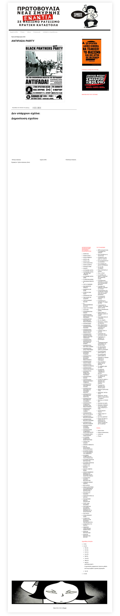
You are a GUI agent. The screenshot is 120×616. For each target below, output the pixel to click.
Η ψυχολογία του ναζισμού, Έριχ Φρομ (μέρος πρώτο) (103, 306)
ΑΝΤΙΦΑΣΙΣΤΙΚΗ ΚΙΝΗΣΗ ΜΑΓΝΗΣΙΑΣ (88, 368)
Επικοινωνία (36, 32)
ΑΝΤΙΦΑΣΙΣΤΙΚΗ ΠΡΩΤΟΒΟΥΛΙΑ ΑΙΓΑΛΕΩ (87, 385)
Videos (29, 32)
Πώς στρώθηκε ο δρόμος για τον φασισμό (102, 363)
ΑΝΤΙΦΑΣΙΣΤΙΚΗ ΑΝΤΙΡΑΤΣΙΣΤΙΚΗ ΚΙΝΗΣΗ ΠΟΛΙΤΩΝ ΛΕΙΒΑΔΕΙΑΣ (87, 336)
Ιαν (86, 571)
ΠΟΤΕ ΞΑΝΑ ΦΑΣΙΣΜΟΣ (86, 504)
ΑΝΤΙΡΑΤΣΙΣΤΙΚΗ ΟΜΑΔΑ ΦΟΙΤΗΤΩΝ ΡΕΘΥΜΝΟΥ (88, 316)
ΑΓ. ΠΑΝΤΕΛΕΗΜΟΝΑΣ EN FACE (88, 305)
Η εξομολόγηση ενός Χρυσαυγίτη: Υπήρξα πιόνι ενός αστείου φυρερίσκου (103, 292)
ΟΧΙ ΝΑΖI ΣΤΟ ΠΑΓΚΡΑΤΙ (86, 493)
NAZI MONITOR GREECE (87, 287)
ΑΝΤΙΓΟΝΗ (86, 309)
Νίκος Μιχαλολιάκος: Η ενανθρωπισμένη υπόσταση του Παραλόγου (103, 326)
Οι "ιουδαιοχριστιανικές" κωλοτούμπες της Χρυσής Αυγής (103, 343)
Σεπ (86, 550)
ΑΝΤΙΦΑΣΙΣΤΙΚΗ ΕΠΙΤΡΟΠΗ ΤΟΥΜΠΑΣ (87, 353)
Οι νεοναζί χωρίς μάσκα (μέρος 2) (102, 355)
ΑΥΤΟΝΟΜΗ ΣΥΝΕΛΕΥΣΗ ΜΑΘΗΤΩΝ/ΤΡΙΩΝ (87, 438)
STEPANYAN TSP (87, 295)
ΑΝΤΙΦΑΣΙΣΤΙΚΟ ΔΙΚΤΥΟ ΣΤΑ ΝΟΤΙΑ (88, 413)
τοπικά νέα (100, 434)
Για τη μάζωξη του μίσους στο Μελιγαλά (103, 264)
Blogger (64, 608)
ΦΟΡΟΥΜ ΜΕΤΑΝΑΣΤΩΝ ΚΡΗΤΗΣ (86, 536)
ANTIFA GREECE (87, 257)
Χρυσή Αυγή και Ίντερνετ (101, 411)
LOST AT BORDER (87, 284)
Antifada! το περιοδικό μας (50, 32)
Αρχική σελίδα (14, 32)
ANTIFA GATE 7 (87, 255)
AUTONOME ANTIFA (88, 270)
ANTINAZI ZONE (87, 266)
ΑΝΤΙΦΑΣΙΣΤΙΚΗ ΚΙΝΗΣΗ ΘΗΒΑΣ (87, 362)
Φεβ (86, 562)
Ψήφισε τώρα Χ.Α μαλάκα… (102, 414)
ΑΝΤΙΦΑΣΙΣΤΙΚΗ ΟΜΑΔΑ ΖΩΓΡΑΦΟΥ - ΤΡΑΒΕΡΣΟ (88, 381)
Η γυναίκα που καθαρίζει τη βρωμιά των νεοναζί (103, 287)
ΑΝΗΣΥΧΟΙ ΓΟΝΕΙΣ (88, 308)
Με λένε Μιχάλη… (102, 320)
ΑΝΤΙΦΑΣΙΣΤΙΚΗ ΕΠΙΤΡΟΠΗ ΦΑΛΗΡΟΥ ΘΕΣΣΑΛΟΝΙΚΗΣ (87, 357)
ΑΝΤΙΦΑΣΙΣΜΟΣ (87, 323)
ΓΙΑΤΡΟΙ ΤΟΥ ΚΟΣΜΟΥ (86, 442)
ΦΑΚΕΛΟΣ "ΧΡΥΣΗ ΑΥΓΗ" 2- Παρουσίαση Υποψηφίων (103, 397)
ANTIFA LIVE (86, 261)
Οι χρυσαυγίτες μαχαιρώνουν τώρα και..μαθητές (96, 566)
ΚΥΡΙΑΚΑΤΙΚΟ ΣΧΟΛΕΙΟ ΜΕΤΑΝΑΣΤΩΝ (86, 479)
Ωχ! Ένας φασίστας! (102, 416)
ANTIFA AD (86, 253)
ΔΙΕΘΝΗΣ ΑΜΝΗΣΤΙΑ (88, 444)
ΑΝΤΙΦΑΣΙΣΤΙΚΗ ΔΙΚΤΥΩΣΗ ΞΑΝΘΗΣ (88, 346)
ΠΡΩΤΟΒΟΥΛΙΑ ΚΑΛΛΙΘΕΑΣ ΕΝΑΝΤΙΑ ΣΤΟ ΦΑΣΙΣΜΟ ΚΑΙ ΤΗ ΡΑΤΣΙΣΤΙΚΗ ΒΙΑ (87, 509)
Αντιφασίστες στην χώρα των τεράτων (102, 258)
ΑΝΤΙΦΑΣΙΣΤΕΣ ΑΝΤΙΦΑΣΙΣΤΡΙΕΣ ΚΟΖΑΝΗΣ (87, 327)
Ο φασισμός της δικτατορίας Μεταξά (102, 334)
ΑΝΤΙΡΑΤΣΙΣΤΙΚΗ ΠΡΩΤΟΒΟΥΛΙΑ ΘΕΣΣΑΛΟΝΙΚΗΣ (87, 320)
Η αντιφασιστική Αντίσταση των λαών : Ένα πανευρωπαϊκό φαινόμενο (103, 282)
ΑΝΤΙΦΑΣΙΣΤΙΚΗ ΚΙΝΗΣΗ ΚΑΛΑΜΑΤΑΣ (88, 365)
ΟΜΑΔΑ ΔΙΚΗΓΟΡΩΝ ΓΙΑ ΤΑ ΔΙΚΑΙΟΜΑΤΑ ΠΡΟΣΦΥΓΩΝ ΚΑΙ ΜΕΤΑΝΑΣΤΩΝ (88, 489)
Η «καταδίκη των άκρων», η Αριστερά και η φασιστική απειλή (103, 276)
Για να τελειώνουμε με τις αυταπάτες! (103, 261)
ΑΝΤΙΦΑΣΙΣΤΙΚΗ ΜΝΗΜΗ (87, 377)
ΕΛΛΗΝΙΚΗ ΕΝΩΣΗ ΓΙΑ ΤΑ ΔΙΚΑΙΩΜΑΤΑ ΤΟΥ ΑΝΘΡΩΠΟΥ (88, 452)
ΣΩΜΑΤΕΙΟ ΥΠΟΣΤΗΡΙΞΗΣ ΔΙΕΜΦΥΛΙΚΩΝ (87, 528)
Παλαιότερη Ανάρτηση (71, 159)
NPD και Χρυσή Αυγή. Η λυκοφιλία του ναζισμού (103, 251)
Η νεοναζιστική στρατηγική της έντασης (101, 297)
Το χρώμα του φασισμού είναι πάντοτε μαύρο (101, 386)
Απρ (86, 558)
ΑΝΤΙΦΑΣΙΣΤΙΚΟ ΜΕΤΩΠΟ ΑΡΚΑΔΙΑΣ (88, 417)
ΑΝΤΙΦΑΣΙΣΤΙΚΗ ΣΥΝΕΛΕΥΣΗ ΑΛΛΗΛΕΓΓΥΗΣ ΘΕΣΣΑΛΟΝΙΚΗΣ (87, 404)
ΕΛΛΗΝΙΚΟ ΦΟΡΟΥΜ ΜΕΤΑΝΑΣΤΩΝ (88, 460)
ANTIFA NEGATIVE (87, 263)
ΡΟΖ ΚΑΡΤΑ (86, 513)
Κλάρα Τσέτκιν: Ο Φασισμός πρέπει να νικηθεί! (103, 314)
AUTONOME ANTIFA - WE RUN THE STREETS (88, 273)
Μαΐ (86, 556)
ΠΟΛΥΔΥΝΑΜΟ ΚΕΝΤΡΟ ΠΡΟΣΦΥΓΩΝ (87, 500)
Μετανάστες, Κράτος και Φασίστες (103, 322)
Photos (22, 32)
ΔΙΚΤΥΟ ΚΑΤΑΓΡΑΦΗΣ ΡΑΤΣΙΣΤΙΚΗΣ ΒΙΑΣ (88, 448)
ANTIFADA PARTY (89, 564)
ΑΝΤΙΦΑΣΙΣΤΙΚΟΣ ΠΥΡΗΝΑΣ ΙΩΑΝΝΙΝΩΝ (87, 427)
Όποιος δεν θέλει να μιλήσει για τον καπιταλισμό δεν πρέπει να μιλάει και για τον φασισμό (102, 421)
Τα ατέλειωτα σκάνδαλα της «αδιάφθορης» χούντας (101, 371)
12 (84, 573)
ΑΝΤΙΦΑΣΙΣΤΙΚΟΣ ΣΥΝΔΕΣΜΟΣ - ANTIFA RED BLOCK (88, 431)
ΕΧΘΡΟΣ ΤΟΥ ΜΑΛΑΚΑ (86, 466)
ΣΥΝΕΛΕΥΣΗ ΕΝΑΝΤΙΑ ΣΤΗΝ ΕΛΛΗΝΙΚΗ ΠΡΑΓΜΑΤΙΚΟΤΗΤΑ (88, 520)
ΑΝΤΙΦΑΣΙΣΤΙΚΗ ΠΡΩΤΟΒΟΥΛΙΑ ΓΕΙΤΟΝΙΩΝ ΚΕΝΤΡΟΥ (87, 390)
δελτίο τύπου (101, 430)
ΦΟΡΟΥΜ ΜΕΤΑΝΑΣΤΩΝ (86, 532)
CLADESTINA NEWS (88, 279)
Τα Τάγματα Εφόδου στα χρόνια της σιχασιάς (102, 376)
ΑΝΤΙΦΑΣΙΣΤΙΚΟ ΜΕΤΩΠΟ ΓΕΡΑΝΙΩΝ (88, 420)
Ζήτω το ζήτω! (101, 273)
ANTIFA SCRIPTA (87, 264)
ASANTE (85, 268)
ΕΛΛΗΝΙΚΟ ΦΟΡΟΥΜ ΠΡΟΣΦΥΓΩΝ (88, 463)
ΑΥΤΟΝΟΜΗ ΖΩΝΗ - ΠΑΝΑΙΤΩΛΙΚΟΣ (88, 435)
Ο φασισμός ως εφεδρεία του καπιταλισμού (101, 338)
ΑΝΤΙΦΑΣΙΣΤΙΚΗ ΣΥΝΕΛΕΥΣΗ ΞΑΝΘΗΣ (87, 410)
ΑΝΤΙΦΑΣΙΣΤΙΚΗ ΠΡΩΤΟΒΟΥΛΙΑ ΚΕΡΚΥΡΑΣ (87, 395)
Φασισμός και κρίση (102, 403)
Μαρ (86, 560)
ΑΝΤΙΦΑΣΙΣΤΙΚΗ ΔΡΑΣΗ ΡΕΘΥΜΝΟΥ (88, 349)
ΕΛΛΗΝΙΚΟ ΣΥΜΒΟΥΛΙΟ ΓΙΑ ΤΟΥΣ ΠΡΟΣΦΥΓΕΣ (88, 457)
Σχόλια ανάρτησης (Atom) (24, 162)
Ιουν (86, 554)
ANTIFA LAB (86, 259)
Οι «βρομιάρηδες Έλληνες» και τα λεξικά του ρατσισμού (103, 348)
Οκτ (86, 548)
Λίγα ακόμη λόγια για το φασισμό (103, 317)
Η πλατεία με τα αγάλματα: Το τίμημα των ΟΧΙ (103, 302)
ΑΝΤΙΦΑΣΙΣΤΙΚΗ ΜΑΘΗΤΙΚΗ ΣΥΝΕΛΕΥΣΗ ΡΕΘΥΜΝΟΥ (87, 372)
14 (84, 544)
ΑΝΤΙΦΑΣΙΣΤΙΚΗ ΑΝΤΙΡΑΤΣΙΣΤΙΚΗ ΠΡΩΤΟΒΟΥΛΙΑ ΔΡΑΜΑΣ (87, 341)
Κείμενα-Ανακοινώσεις (103, 432)
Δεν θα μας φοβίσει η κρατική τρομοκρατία (95, 568)
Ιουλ (86, 552)
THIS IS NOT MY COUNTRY (87, 298)
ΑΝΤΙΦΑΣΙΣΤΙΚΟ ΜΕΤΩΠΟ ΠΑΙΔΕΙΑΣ (88, 423)
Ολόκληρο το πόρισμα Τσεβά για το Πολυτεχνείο (103, 359)
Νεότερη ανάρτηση (16, 159)
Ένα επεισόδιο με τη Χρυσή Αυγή (103, 255)
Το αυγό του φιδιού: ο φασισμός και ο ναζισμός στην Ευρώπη (103, 381)
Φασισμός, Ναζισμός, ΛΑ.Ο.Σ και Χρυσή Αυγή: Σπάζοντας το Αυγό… (103, 406)
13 (84, 546)
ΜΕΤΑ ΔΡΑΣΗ (86, 485)
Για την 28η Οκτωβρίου (100, 267)
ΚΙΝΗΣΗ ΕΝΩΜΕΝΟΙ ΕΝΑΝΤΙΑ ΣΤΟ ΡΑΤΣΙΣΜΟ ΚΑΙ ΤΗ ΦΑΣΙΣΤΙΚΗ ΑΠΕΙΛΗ (88, 474)
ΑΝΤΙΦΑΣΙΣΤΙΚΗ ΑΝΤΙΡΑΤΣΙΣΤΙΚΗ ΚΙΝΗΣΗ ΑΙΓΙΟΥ (87, 331)
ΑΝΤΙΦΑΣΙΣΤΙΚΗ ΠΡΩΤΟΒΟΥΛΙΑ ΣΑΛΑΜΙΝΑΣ (87, 400)
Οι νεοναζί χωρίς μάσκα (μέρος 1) (102, 352)
